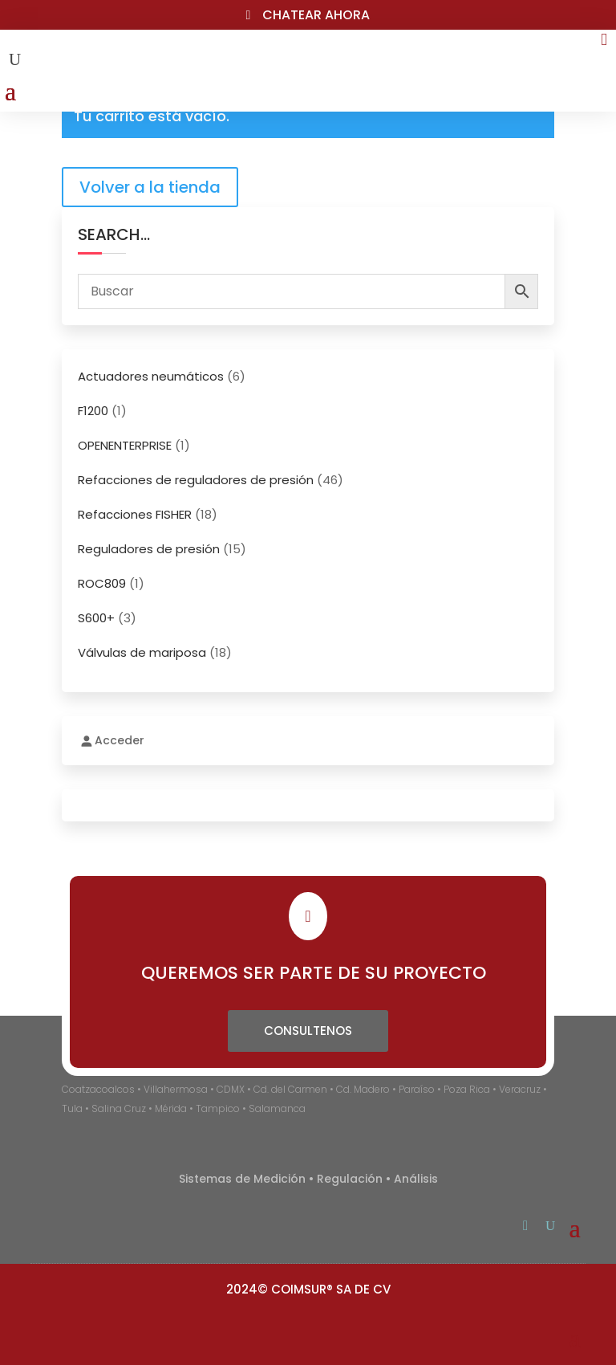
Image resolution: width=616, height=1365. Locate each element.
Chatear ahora (316, 15)
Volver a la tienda (150, 187)
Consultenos (308, 1030)
